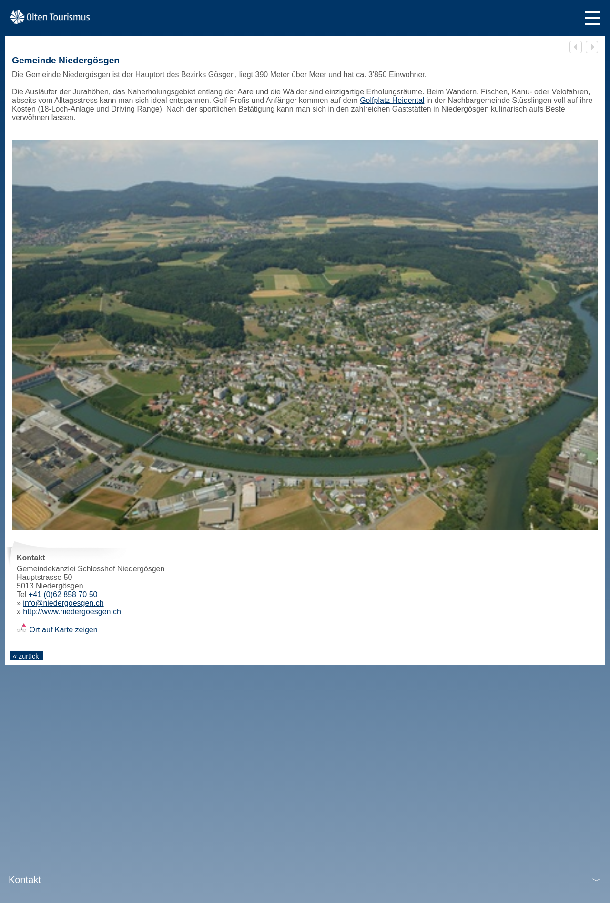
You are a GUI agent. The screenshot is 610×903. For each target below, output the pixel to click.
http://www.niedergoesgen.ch (72, 612)
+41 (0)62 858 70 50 (63, 594)
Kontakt (25, 879)
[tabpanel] (305, 335)
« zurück (26, 656)
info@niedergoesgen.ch (63, 603)
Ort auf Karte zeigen (63, 630)
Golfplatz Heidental (392, 100)
